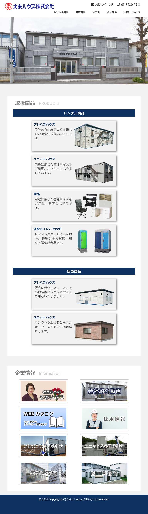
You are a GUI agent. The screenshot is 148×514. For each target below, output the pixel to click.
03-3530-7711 (129, 4)
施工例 (96, 12)
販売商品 (81, 12)
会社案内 (112, 12)
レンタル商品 (61, 12)
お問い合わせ (102, 4)
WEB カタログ (132, 12)
